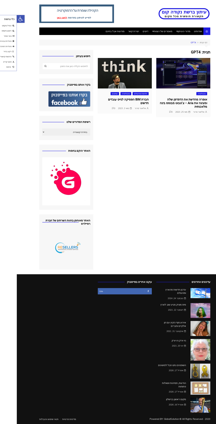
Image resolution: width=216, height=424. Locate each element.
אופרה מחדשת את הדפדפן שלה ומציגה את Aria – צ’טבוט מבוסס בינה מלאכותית (166, 103)
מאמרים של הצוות (146, 31)
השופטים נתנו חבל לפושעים (155, 365)
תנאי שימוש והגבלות (32, 419)
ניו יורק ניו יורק (162, 340)
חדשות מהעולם (123, 93)
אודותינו (181, 31)
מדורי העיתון (167, 31)
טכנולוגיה (185, 93)
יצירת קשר (116, 31)
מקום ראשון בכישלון (159, 399)
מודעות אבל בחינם (98, 31)
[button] (4, 19)
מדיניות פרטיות (52, 419)
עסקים (98, 93)
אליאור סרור (182, 112)
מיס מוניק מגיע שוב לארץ (156, 304)
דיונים (129, 31)
